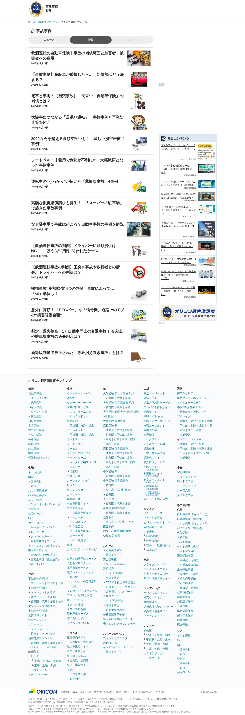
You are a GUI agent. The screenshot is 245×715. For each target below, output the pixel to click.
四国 (182, 430)
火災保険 (33, 425)
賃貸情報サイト (37, 615)
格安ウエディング (154, 597)
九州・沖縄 (112, 443)
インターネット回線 (189, 439)
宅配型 (74, 471)
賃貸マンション (37, 619)
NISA (31, 476)
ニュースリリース (82, 692)
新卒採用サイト (153, 474)
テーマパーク (152, 657)
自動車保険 (35, 393)
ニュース (49, 39)
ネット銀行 (35, 499)
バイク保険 (35, 407)
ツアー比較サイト (78, 664)
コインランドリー (78, 416)
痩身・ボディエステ (156, 573)
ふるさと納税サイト (79, 452)
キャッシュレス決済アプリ (44, 545)
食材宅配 (72, 420)
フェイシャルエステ (156, 569)
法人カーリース (153, 513)
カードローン (36, 522)
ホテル (71, 669)
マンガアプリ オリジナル (82, 590)
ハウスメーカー (40, 670)
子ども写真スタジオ (79, 563)
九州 (60, 601)
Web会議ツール (153, 527)
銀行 (33, 485)
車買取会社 (73, 498)
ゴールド (52, 541)
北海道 (110, 430)
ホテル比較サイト (78, 651)
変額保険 (182, 619)
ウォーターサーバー (79, 393)
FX (30, 518)
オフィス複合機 (76, 609)
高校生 (110, 521)
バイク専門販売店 (80, 531)
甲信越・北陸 (125, 434)
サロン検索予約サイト (157, 578)
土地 (60, 583)
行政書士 (111, 587)
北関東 (46, 660)
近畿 (52, 601)
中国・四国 (128, 439)
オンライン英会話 (114, 564)
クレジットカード (39, 531)
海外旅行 (88, 641)
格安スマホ (199, 411)
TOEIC (110, 582)
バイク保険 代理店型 (189, 528)
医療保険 (33, 443)
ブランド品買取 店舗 (79, 595)
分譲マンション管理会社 (43, 597)
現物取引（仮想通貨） (44, 554)
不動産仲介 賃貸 (38, 610)
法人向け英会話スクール (118, 619)
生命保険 (33, 439)
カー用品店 (184, 490)
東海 (44, 601)
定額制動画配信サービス (82, 558)
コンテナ (75, 466)
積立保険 (182, 624)
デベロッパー (39, 674)
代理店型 (36, 402)
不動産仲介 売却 (38, 578)
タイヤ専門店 (185, 495)
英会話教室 (110, 559)
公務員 (110, 591)
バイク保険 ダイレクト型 (192, 523)
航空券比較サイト (78, 646)
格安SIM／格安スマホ (190, 407)
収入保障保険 (188, 578)
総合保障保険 (185, 610)
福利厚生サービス (78, 613)
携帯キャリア (185, 393)
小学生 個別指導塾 (114, 508)
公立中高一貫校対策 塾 (117, 489)
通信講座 (108, 568)
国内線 (74, 660)
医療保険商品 (185, 555)
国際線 (84, 660)
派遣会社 (149, 448)
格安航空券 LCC (77, 655)
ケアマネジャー (128, 587)
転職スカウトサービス (157, 420)
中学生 (121, 521)
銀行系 (35, 527)
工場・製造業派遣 (154, 452)
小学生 (131, 521)
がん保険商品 (185, 583)
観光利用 (75, 678)
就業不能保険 (185, 592)
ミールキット (75, 430)
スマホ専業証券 (37, 490)
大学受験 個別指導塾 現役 (118, 402)
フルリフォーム (40, 629)
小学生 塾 (109, 498)
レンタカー (73, 485)
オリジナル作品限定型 (83, 581)
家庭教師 (108, 526)
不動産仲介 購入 (38, 587)
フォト (132, 39)
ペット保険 (35, 434)
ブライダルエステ (154, 564)
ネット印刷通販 (153, 517)
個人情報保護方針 (103, 692)
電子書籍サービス (78, 567)
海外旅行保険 (36, 430)
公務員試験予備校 (114, 614)
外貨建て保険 (185, 601)
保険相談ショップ (39, 457)
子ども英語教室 (112, 550)
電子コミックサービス (80, 572)
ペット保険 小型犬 (188, 546)
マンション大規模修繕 (41, 606)
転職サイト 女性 (153, 416)
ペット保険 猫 (185, 551)
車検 (69, 544)
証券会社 (36, 481)
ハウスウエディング (156, 592)
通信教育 (108, 517)
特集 (90, 39)
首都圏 (35, 601)
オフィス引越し (76, 599)
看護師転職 (150, 430)
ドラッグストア (186, 476)
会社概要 (65, 692)
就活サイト (150, 398)
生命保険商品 (185, 569)
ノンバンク (48, 527)
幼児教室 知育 (111, 535)
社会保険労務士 (126, 582)
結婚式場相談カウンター (158, 606)
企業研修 (149, 531)
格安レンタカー (76, 489)
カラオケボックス (154, 653)
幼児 (108, 554)
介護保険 (182, 606)
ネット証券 (35, 472)
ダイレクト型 (39, 398)
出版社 (74, 586)
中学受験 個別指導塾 (115, 480)
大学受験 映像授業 (114, 420)
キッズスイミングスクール (118, 647)
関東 (168, 635)
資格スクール (111, 596)
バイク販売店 (75, 526)
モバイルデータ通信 (189, 402)
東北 (37, 660)
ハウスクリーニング (79, 411)
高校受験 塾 (110, 425)
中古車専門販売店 (80, 512)
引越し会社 (73, 475)
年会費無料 (37, 541)
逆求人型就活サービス (157, 402)
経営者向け (153, 536)
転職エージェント (154, 425)
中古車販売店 (75, 508)
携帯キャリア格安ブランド (193, 398)
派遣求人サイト (153, 457)
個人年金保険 (185, 615)
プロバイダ (184, 416)
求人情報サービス (154, 462)
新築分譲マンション (40, 638)
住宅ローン (35, 513)
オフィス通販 (75, 604)
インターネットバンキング (44, 504)
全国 (165, 648)
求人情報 (160, 692)
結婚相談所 (150, 602)
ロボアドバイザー (39, 564)
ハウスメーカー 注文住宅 (42, 647)
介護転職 (149, 434)
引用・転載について (142, 692)
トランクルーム (76, 457)
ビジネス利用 (78, 674)
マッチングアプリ (154, 615)
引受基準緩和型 (189, 564)
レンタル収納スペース (83, 462)
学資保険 (33, 452)
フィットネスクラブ (115, 638)
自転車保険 (35, 420)
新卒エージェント (154, 480)
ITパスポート (124, 591)
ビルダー (36, 656)
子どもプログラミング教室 (119, 623)
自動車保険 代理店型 (189, 518)
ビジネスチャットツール (158, 522)
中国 (209, 425)
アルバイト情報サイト (157, 407)
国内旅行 (75, 641)
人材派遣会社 (152, 493)
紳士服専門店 (185, 481)
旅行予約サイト (76, 637)
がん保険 (33, 448)
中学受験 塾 (110, 471)
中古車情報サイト (78, 503)
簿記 (116, 577)
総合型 (74, 576)
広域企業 (185, 434)
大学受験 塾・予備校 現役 (118, 393)
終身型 (184, 560)
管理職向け (153, 540)
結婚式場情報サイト (156, 611)
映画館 (148, 630)
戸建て (51, 583)
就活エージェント (154, 393)
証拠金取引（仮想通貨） (45, 559)
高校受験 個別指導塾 (115, 448)
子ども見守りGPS (78, 622)
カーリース (73, 494)
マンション (37, 583)
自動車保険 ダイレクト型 (192, 514)
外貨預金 (33, 508)
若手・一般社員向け (158, 545)
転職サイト (150, 411)
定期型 (195, 560)
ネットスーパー (76, 439)
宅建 (108, 577)
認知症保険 (184, 597)
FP (107, 573)
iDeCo (181, 658)
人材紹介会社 (152, 487)
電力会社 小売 (75, 618)
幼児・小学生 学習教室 (117, 531)
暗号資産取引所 (37, 550)
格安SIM (185, 411)
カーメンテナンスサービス (83, 549)
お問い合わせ (123, 692)
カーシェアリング (78, 480)
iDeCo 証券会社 (37, 495)
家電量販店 (184, 472)
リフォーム (35, 624)
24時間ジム (110, 642)
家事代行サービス (78, 407)
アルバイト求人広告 (156, 498)
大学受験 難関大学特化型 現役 (121, 411)
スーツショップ (186, 485)
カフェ (71, 554)
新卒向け (151, 549)
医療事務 (117, 573)
